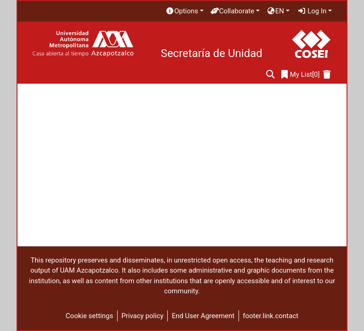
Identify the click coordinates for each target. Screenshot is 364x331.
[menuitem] (184, 11)
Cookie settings (89, 316)
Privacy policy (142, 316)
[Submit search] (270, 74)
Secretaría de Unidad (211, 53)
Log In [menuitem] (312, 11)
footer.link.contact (270, 316)
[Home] (83, 44)
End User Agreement (203, 316)
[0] (300, 74)
